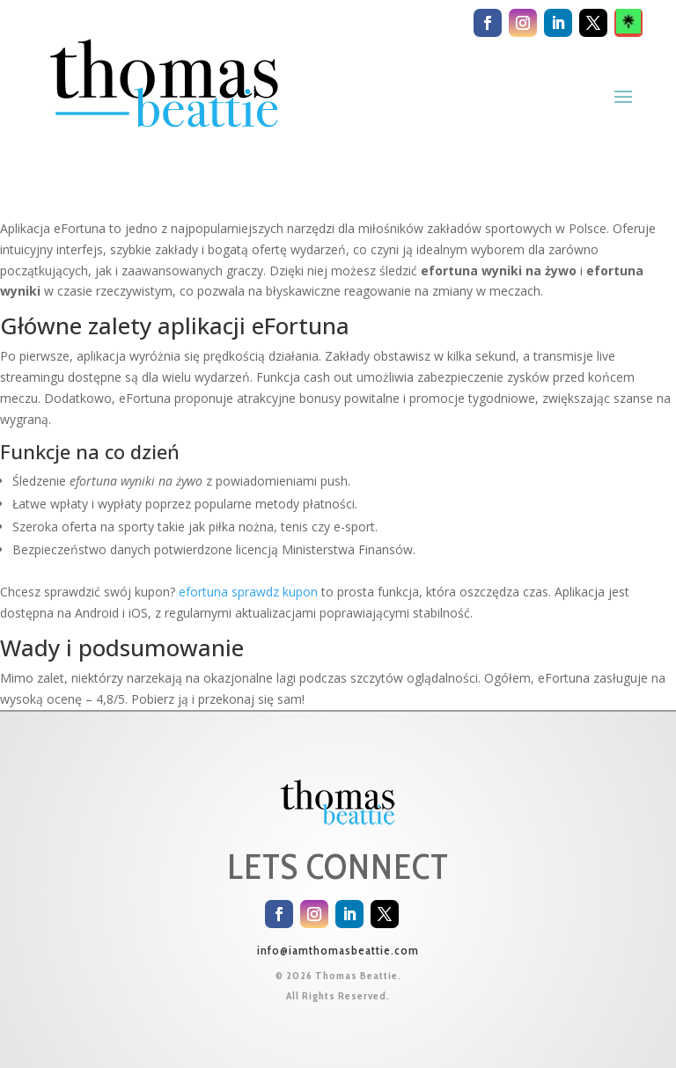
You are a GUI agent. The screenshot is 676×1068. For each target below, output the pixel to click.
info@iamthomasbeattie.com (338, 950)
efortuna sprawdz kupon (248, 591)
